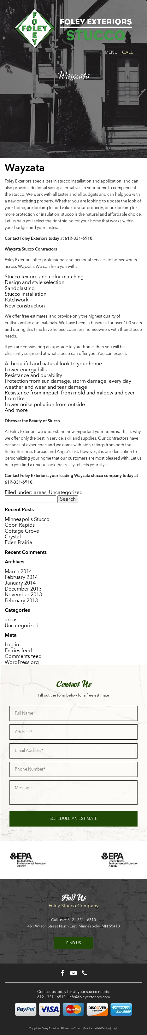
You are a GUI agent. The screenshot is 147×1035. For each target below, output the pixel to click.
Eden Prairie (18, 542)
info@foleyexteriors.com (89, 997)
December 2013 (23, 589)
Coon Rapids (20, 525)
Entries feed (18, 651)
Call (127, 52)
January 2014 (20, 583)
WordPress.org (22, 662)
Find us (73, 943)
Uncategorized (66, 492)
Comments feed (23, 656)
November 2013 (23, 595)
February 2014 (21, 577)
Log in (12, 644)
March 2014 (18, 571)
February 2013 (21, 601)
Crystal (13, 537)
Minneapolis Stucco (27, 519)
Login (115, 1028)
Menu (111, 52)
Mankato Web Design (97, 1028)
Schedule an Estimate (73, 818)
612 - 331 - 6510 (82, 920)
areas (40, 492)
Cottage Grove (22, 531)
